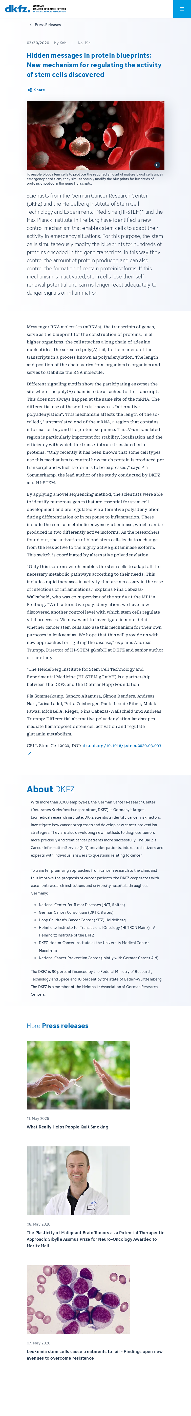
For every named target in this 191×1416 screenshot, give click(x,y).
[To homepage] (35, 9)
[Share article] (36, 90)
